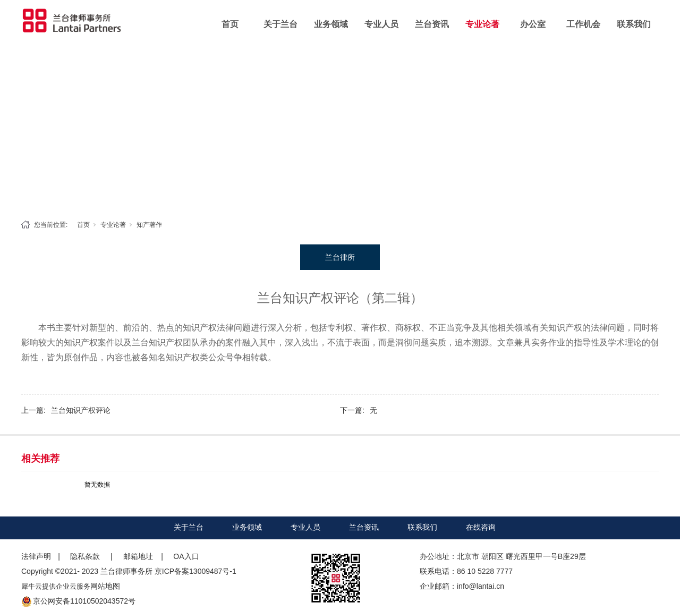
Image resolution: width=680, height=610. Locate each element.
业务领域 (331, 24)
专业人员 (381, 24)
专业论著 (482, 24)
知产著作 (149, 224)
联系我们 (634, 24)
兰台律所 (340, 257)
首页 (230, 24)
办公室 (533, 24)
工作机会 (583, 24)
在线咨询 (481, 527)
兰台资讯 (432, 24)
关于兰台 (281, 24)
